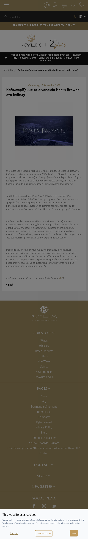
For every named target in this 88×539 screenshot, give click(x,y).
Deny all (14, 533)
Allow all (74, 533)
